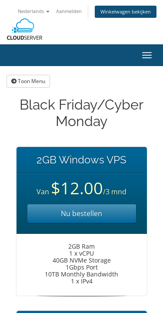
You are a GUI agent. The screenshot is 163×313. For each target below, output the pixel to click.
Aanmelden (69, 11)
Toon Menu (28, 81)
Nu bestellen (81, 213)
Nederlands (34, 11)
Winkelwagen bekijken (125, 11)
